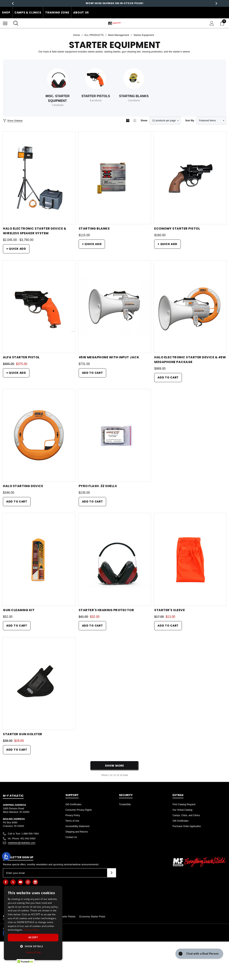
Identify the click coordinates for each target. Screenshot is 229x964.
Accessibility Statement (77, 826)
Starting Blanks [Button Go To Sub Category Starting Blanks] (134, 96)
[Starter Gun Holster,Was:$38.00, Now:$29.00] (39, 683)
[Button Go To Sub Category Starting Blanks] (133, 78)
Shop (6, 12)
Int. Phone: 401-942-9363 (21, 838)
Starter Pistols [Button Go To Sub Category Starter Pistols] (95, 96)
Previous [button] (13, 3)
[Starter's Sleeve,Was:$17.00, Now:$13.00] (190, 559)
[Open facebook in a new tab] (5, 882)
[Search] (15, 23)
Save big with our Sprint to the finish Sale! (115, 3)
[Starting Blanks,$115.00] (114, 178)
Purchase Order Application (187, 826)
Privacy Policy (72, 815)
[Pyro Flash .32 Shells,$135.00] (114, 435)
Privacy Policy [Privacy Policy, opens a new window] (31, 929)
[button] (33, 946)
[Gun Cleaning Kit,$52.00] (39, 559)
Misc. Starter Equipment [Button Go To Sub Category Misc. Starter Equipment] (58, 98)
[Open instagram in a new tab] (28, 882)
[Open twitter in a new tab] (13, 882)
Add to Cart (92, 373)
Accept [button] (33, 937)
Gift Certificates (73, 804)
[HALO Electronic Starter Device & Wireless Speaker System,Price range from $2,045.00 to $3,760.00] (39, 178)
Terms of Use (72, 820)
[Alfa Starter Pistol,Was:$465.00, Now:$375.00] (39, 306)
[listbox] (211, 120)
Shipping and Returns (76, 831)
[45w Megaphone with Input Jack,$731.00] (114, 306)
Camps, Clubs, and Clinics (186, 815)
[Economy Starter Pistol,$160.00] (190, 178)
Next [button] (216, 3)
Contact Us (71, 837)
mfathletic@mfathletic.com (21, 843)
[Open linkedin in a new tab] (35, 882)
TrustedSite (125, 804)
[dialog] (33, 923)
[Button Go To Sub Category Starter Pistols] (95, 78)
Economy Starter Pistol (92, 916)
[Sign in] (212, 23)
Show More (114, 766)
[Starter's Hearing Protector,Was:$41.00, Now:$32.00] (114, 559)
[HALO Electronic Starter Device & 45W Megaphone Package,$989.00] (190, 306)
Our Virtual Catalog (182, 810)
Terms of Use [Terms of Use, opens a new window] (33, 952)
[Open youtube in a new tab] (20, 882)
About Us (81, 12)
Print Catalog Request (184, 804)
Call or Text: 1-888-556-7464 (23, 833)
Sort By (189, 120)
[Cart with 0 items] (223, 23)
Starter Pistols (68, 916)
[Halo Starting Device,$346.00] (39, 435)
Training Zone (57, 12)
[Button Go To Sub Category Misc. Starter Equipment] (57, 78)
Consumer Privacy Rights (78, 810)
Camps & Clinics (27, 12)
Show (144, 120)
